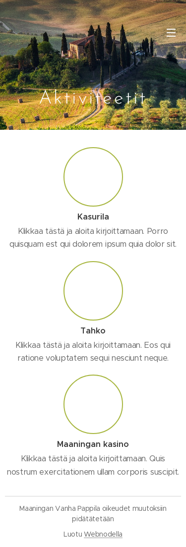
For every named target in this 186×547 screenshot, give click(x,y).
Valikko (171, 32)
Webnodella (103, 534)
